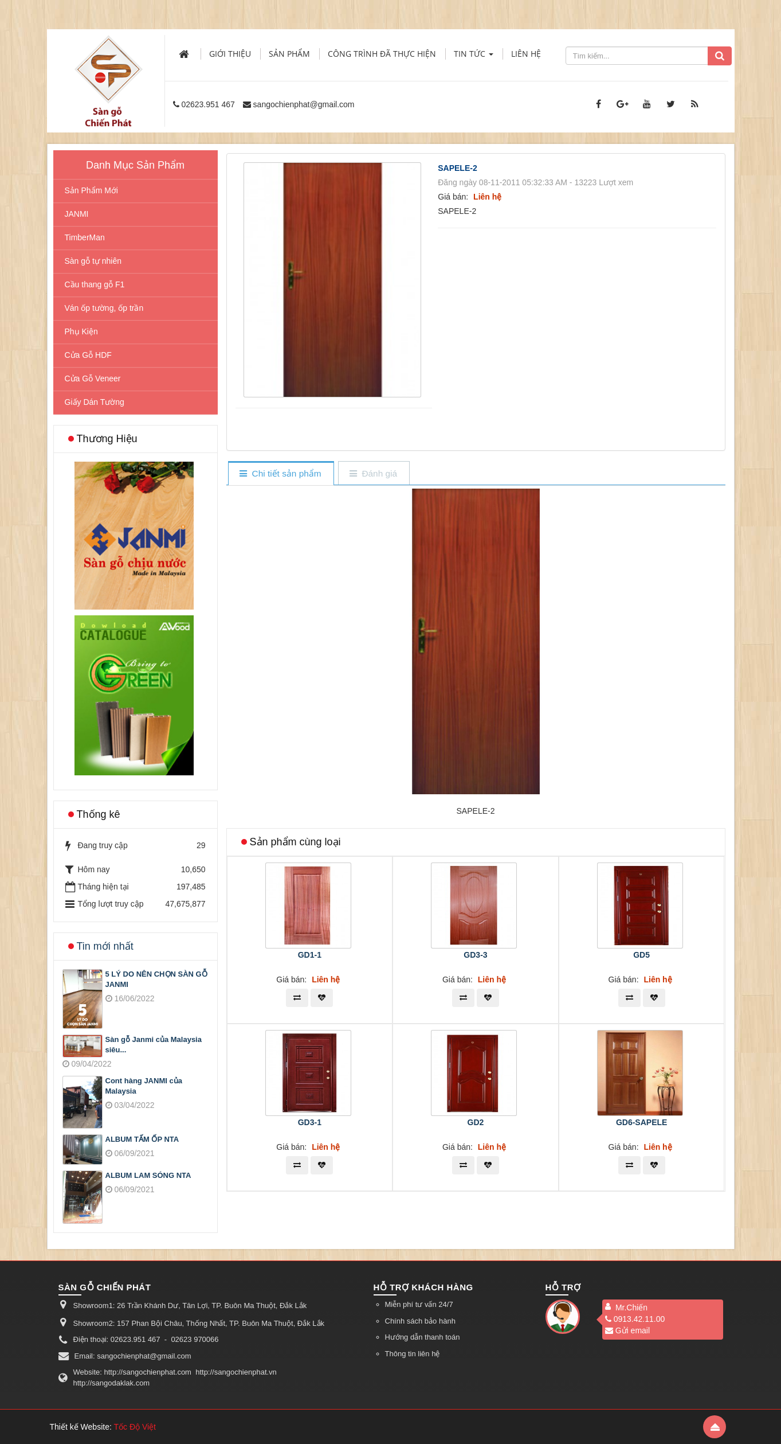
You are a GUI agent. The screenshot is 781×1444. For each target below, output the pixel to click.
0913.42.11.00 (635, 1319)
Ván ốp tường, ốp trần (104, 308)
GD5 (641, 954)
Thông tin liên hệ (412, 1353)
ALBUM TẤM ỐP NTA (142, 1139)
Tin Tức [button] (473, 57)
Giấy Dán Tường (94, 402)
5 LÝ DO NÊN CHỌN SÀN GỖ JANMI (156, 979)
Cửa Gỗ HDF (88, 355)
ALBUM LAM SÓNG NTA (148, 1175)
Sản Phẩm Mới (91, 190)
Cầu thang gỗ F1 (95, 284)
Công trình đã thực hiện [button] (382, 53)
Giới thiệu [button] (230, 53)
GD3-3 (475, 954)
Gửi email (627, 1330)
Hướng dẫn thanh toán (422, 1337)
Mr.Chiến (631, 1307)
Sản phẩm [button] (289, 53)
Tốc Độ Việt (134, 1426)
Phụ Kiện (81, 331)
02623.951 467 (207, 104)
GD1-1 (309, 954)
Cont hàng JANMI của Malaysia (143, 1086)
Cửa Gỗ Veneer (93, 378)
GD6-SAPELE (641, 1122)
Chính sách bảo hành (420, 1321)
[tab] (280, 474)
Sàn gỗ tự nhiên (93, 261)
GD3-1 (309, 1122)
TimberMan (85, 237)
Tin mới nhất (105, 946)
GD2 (476, 1122)
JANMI (77, 213)
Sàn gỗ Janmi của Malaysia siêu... (153, 1045)
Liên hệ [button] (526, 53)
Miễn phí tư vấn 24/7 (419, 1304)
